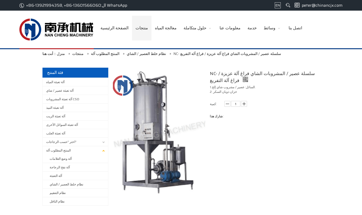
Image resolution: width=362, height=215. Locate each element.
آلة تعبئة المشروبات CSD (62, 99)
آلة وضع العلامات (61, 158)
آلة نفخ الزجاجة (60, 167)
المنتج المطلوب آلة (58, 150)
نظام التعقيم (58, 192)
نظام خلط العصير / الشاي (66, 184)
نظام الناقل (57, 201)
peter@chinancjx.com (322, 5)
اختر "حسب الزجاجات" (61, 141)
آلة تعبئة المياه (55, 82)
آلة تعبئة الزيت (55, 116)
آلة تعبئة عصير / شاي (60, 90)
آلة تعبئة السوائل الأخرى (62, 124)
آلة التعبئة (56, 175)
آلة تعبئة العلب (55, 133)
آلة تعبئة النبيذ (55, 107)
